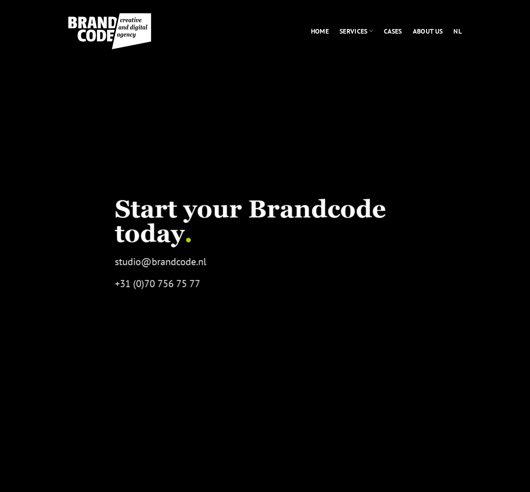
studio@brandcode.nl (160, 261)
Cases (393, 31)
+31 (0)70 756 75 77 (157, 284)
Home (320, 31)
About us (428, 31)
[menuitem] (457, 31)
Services (356, 31)
